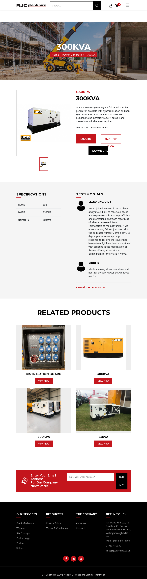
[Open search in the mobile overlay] (75, 5)
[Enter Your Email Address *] (90, 477)
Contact (80, 528)
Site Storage (23, 533)
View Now (43, 391)
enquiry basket (85, 140)
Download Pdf (100, 152)
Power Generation (73, 54)
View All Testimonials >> (90, 304)
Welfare (20, 528)
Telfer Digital (99, 574)
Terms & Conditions (57, 528)
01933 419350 (113, 545)
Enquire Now (111, 140)
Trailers (20, 543)
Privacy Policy (53, 523)
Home (55, 54)
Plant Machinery (25, 523)
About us (81, 523)
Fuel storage (23, 538)
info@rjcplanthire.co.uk (118, 550)
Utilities (20, 548)
